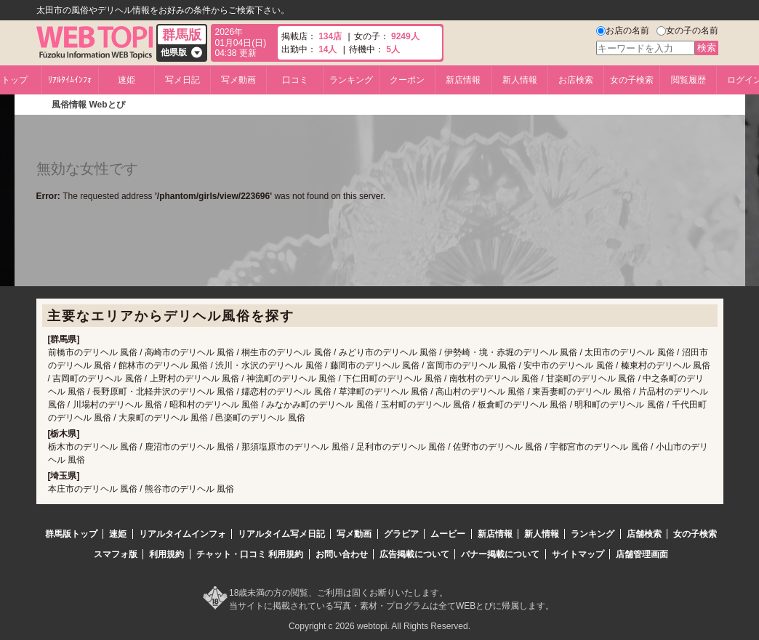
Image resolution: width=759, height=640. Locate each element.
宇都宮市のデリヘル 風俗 (599, 447)
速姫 (126, 80)
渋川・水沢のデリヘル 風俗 (268, 365)
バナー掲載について (500, 554)
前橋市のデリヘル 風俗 (92, 352)
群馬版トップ (71, 534)
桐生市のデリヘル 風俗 (286, 352)
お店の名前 (627, 30)
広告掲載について (414, 554)
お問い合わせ (342, 554)
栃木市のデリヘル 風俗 (92, 447)
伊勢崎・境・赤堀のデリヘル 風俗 (510, 352)
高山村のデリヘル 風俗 (480, 391)
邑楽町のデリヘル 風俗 (260, 418)
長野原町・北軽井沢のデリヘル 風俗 (163, 391)
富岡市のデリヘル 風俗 (471, 365)
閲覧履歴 (688, 80)
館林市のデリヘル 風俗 (163, 365)
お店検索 (575, 80)
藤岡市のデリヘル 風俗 (374, 365)
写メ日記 (182, 80)
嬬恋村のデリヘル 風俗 (286, 391)
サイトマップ (578, 554)
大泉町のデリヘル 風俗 (163, 418)
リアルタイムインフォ (182, 534)
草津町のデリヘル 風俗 (383, 391)
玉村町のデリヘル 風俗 (425, 405)
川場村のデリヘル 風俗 (117, 405)
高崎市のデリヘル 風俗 (189, 352)
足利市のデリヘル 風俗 (401, 447)
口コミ (295, 80)
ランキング (351, 80)
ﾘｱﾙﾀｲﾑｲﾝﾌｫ (70, 80)
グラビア (401, 534)
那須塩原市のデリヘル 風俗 (294, 447)
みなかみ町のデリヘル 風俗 (319, 405)
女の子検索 (632, 80)
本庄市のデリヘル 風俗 (92, 489)
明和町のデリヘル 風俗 (619, 405)
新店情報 (463, 80)
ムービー (447, 534)
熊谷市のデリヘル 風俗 (189, 489)
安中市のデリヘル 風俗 (568, 365)
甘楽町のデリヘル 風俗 (590, 378)
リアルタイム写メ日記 (281, 534)
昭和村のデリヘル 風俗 (214, 405)
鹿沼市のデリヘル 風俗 (189, 447)
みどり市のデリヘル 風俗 (388, 352)
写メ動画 (238, 80)
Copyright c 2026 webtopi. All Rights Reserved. (379, 626)
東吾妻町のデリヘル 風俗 (581, 391)
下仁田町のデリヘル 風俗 (392, 378)
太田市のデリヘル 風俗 (629, 352)
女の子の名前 (692, 30)
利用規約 (166, 554)
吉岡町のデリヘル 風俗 (97, 378)
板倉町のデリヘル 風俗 (522, 405)
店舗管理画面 (642, 554)
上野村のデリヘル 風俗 (194, 378)
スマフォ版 (115, 554)
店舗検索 (644, 534)
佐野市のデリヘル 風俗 (497, 447)
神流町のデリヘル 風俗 (291, 378)
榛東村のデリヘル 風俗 (665, 365)
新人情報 (519, 80)
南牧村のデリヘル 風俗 (494, 378)
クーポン (407, 80)
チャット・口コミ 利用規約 (249, 554)
